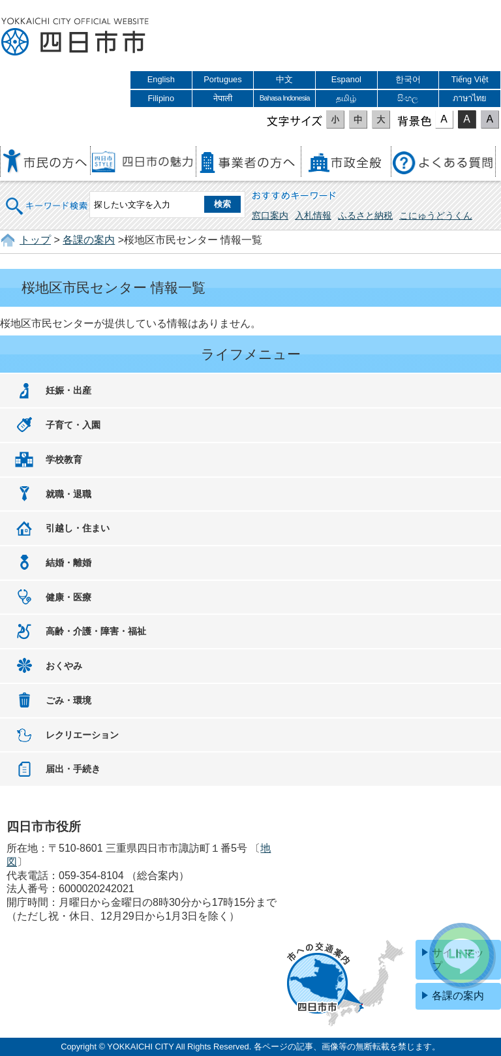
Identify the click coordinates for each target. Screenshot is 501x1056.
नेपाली (222, 98)
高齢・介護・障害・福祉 (96, 631)
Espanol (346, 79)
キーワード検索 (47, 197)
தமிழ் (346, 98)
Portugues (222, 79)
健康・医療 (68, 597)
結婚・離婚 (68, 562)
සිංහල (407, 98)
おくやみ (64, 665)
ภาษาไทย (470, 98)
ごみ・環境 (68, 700)
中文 (284, 79)
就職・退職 (68, 494)
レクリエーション (82, 735)
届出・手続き (73, 769)
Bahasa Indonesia (285, 98)
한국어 (408, 79)
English (161, 79)
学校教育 (64, 459)
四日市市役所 (75, 37)
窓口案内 (270, 215)
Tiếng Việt (470, 79)
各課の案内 (89, 239)
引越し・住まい (78, 528)
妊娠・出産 (68, 390)
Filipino (161, 98)
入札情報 (313, 215)
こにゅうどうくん (435, 215)
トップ (35, 239)
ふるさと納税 (365, 215)
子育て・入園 (73, 425)
